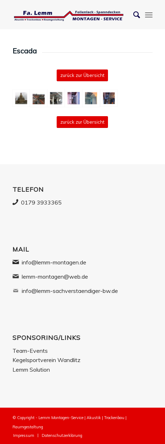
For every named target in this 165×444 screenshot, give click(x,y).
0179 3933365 (41, 202)
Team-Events (30, 350)
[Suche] (133, 14)
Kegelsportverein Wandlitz (46, 359)
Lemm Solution (31, 369)
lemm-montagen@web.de (55, 276)
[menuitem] (23, 435)
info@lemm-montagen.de (54, 262)
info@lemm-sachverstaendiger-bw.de (70, 290)
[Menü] (149, 14)
